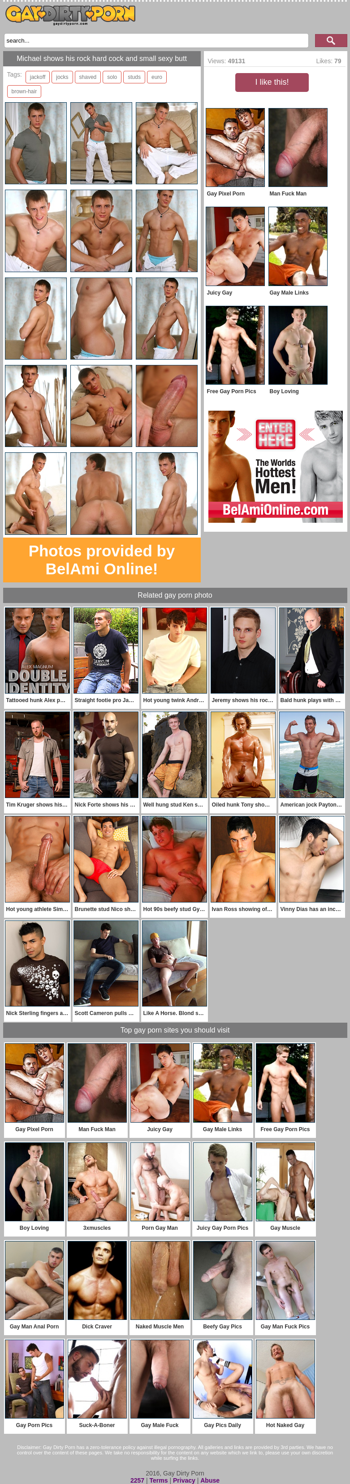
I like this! (272, 82)
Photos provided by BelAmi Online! (102, 559)
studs (134, 77)
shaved (88, 77)
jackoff (37, 77)
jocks (62, 77)
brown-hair (24, 91)
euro (156, 77)
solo (112, 77)
